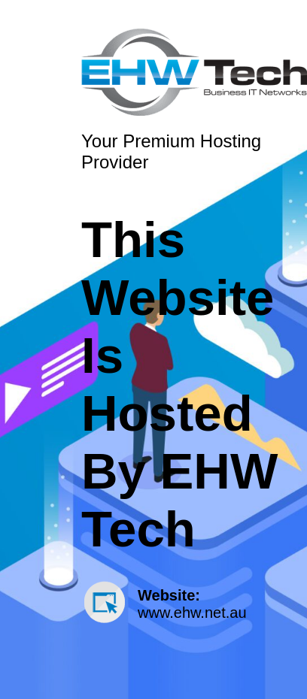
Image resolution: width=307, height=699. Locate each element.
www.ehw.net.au (192, 612)
